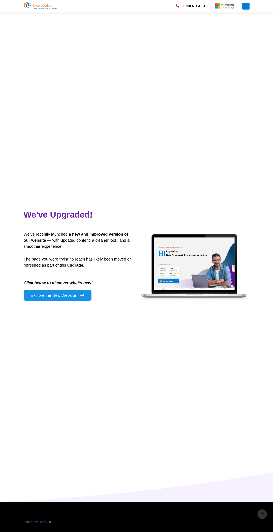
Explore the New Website (58, 295)
